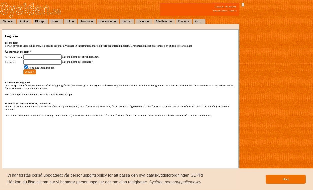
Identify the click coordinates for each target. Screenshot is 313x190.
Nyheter (8, 21)
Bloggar (40, 21)
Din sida (183, 21)
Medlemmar (164, 21)
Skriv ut (233, 10)
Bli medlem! (231, 6)
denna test (228, 85)
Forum (56, 21)
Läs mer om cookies (199, 115)
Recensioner (107, 21)
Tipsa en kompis (220, 10)
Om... (199, 21)
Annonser (86, 21)
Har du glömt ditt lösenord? (77, 61)
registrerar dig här (182, 45)
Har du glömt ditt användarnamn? (80, 56)
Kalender (144, 21)
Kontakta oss (36, 94)
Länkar (127, 21)
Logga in (219, 6)
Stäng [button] (286, 179)
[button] (175, 182)
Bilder (70, 21)
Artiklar (24, 21)
